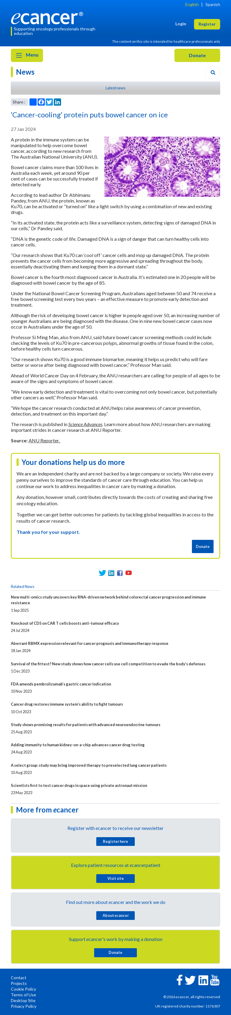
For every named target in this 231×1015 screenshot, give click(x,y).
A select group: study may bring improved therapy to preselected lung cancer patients (89, 765)
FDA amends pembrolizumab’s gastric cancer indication (61, 684)
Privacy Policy (23, 1006)
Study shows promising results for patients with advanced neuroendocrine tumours (85, 724)
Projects (19, 983)
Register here (115, 841)
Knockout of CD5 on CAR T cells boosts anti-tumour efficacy (65, 623)
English (192, 4)
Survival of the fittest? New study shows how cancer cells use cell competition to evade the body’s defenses (108, 663)
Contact (18, 977)
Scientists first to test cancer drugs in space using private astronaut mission (79, 785)
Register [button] (207, 23)
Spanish (212, 4)
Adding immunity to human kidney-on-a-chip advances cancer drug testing (78, 744)
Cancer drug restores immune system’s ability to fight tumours (67, 704)
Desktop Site (23, 1000)
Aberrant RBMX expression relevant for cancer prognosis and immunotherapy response (89, 643)
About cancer (116, 915)
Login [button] (180, 23)
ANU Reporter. (44, 440)
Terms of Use (23, 994)
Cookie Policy (23, 989)
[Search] (213, 72)
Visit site (115, 878)
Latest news (115, 87)
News (25, 71)
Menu (26, 55)
